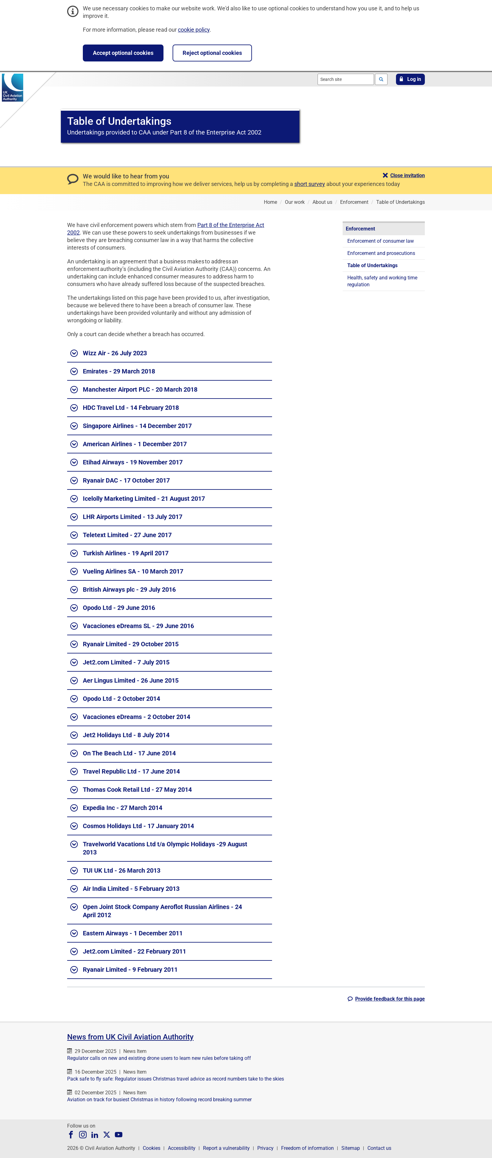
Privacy (265, 1148)
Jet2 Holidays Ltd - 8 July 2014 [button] (119, 735)
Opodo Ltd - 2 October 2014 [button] (115, 699)
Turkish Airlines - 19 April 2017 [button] (119, 553)
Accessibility (181, 1148)
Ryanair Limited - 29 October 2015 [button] (124, 644)
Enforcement (360, 229)
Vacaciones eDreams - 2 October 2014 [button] (130, 717)
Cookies (151, 1148)
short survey (309, 184)
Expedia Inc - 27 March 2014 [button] (116, 808)
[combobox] (346, 79)
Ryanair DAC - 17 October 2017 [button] (120, 480)
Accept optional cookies (123, 53)
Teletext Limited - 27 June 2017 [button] (121, 535)
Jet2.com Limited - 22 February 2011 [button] (128, 951)
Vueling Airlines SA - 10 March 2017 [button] (126, 571)
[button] (410, 79)
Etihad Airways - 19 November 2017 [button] (126, 462)
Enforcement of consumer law (380, 241)
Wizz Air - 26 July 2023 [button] (108, 353)
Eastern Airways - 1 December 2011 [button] (126, 933)
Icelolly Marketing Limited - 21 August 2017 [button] (137, 499)
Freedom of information (307, 1148)
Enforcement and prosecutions (381, 253)
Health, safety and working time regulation (382, 281)
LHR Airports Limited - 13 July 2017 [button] (126, 517)
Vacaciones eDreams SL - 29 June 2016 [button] (132, 626)
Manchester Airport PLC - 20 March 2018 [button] (133, 389)
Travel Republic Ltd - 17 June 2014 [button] (125, 771)
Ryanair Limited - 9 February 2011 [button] (124, 970)
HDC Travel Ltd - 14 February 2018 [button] (124, 408)
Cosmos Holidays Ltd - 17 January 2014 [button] (132, 826)
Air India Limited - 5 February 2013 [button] (124, 889)
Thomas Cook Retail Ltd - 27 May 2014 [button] (131, 790)
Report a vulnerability (226, 1148)
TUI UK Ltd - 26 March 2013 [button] (115, 870)
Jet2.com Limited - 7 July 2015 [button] (119, 662)
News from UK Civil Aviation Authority (130, 1037)
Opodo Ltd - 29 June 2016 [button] (112, 608)
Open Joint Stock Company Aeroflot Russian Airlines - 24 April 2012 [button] (156, 910)
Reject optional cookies (212, 53)
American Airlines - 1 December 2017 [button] (128, 444)
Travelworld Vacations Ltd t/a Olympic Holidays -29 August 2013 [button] (158, 848)
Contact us (379, 1148)
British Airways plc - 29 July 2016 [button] (123, 590)
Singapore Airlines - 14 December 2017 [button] (131, 426)
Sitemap (350, 1148)
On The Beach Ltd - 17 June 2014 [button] (123, 753)
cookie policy (194, 29)
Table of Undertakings (372, 265)
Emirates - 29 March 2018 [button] (112, 371)
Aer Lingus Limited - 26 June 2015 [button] (124, 680)
